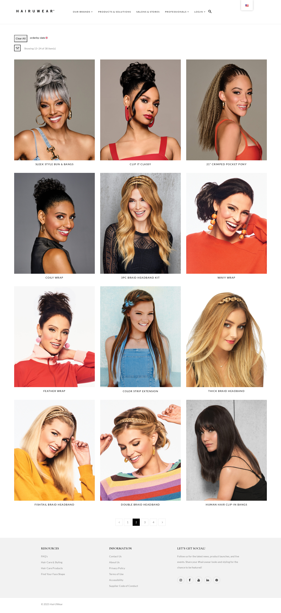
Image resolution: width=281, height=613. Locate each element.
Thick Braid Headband (226, 390)
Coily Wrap (54, 277)
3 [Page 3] (145, 522)
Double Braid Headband (140, 504)
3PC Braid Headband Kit (140, 277)
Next (162, 522)
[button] (210, 12)
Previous (119, 522)
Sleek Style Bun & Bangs (54, 164)
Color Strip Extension (140, 391)
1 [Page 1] (127, 522)
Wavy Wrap (226, 277)
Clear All (21, 38)
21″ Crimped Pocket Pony (226, 164)
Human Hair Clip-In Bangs (226, 504)
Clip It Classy (140, 164)
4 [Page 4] (153, 522)
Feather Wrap (54, 390)
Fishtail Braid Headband (55, 504)
